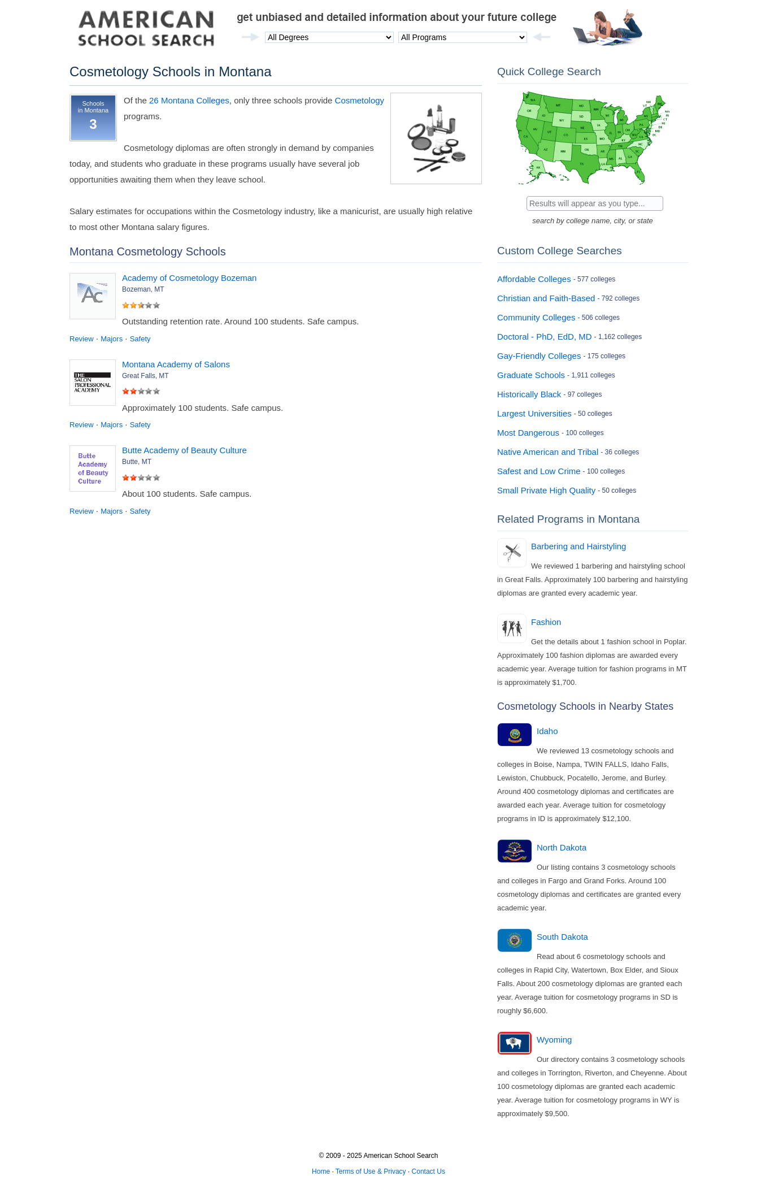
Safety (140, 339)
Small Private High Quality (546, 490)
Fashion (546, 622)
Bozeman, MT (143, 289)
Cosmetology (360, 100)
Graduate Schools (531, 375)
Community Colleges (536, 317)
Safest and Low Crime (539, 471)
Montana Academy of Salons (176, 364)
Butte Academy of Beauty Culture (184, 450)
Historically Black (529, 394)
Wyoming (554, 1039)
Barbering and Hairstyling (578, 546)
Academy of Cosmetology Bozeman (189, 278)
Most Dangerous (528, 432)
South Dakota (562, 936)
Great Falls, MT (145, 376)
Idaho (547, 731)
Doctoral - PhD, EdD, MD (544, 336)
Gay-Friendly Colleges (539, 356)
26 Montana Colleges (189, 100)
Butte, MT (136, 462)
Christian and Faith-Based (546, 298)
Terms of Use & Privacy (371, 1171)
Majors (112, 339)
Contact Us (428, 1171)
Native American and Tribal (547, 452)
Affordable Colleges (534, 279)
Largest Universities (534, 413)
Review (81, 339)
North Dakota (561, 847)
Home (321, 1171)
